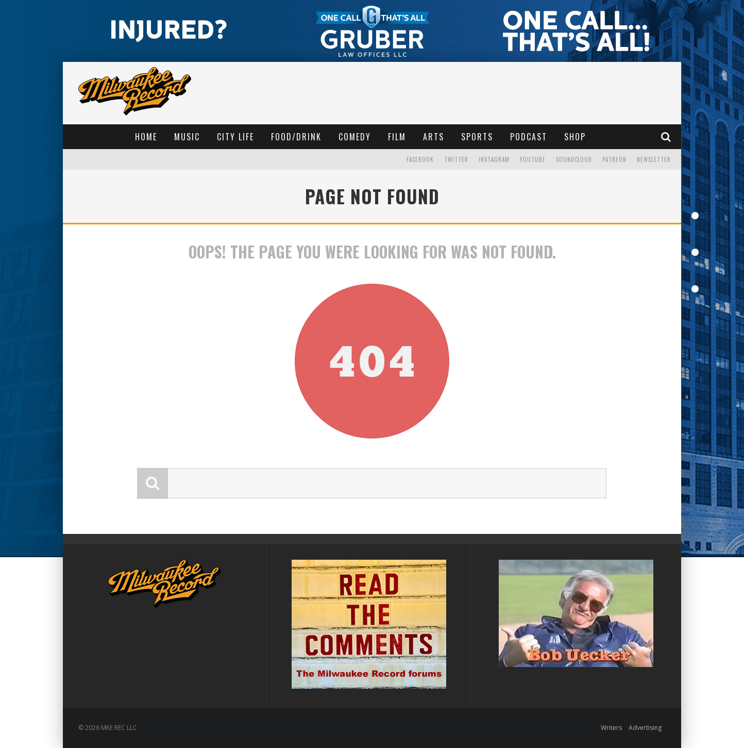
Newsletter (654, 159)
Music (187, 137)
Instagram (494, 159)
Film (397, 137)
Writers (611, 727)
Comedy (355, 137)
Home (146, 137)
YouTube (533, 159)
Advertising (645, 727)
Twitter (456, 159)
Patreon (614, 159)
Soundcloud (574, 159)
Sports (477, 137)
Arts (433, 137)
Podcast (528, 137)
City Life (235, 137)
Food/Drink (296, 137)
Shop (575, 137)
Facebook (420, 159)
